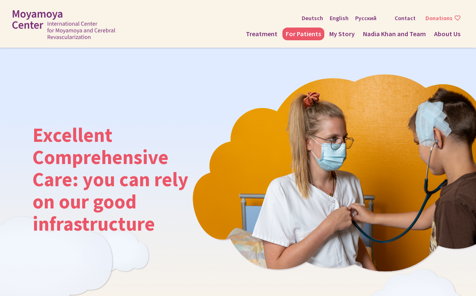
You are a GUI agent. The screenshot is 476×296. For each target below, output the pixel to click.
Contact (405, 18)
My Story (342, 34)
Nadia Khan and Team (394, 34)
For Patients (303, 34)
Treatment (261, 34)
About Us (447, 34)
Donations (439, 18)
